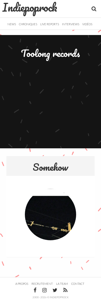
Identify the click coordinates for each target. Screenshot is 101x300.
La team (62, 283)
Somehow (50, 167)
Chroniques (28, 24)
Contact (77, 283)
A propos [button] (21, 283)
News (11, 24)
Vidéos (87, 24)
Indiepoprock (30, 7)
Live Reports (49, 24)
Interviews (70, 24)
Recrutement (42, 283)
